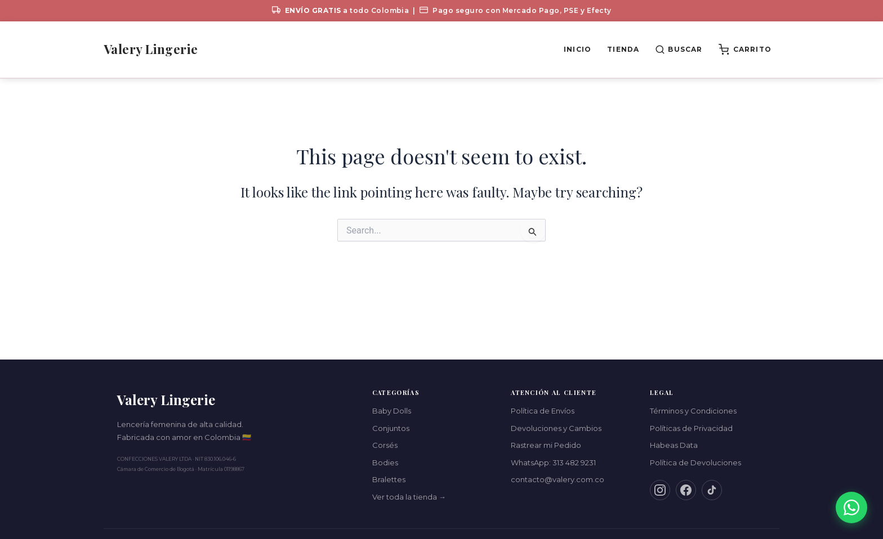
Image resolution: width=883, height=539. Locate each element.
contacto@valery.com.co (557, 479)
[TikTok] (712, 490)
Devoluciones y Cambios (556, 428)
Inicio (577, 49)
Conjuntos (390, 428)
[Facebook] (686, 490)
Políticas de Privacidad (691, 428)
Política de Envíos (542, 410)
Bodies (385, 462)
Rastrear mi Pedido (546, 445)
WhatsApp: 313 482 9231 (553, 462)
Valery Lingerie (151, 49)
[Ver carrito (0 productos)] (745, 49)
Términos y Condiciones (693, 410)
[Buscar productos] (678, 49)
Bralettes (388, 479)
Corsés (385, 445)
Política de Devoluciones (695, 462)
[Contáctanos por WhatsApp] (851, 507)
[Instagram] (660, 490)
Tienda (623, 49)
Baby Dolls (391, 410)
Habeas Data (674, 445)
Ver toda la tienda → (409, 496)
